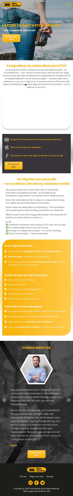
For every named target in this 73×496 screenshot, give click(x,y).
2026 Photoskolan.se (34, 489)
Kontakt (49, 476)
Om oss (23, 476)
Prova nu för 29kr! (11, 38)
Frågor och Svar (36, 476)
